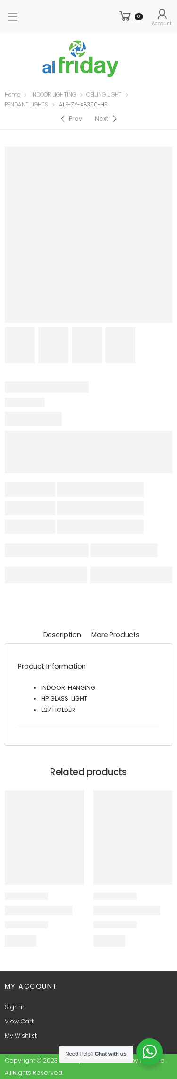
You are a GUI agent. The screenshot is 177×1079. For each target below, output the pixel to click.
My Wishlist (21, 1035)
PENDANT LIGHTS (26, 104)
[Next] (107, 118)
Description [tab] (62, 634)
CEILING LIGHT (104, 94)
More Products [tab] (115, 634)
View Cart (19, 1021)
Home (12, 94)
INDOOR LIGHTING (53, 94)
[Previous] (71, 118)
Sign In (15, 1007)
